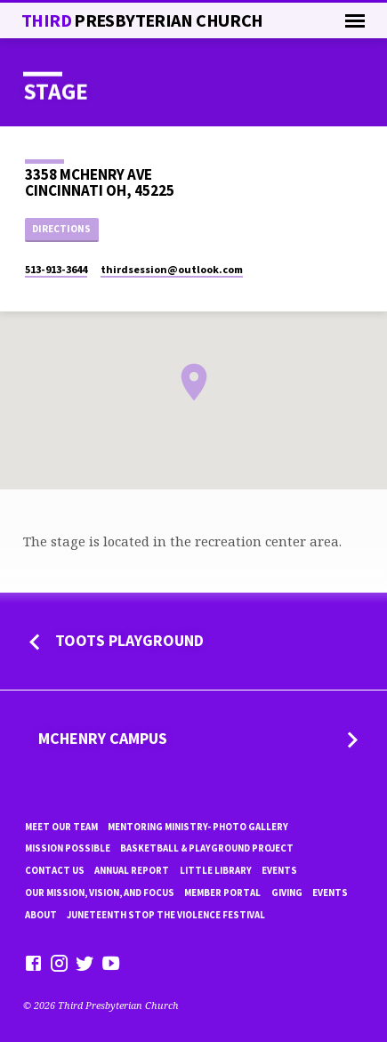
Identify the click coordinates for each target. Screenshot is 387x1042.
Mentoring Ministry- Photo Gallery (198, 826)
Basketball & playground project (207, 848)
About (41, 915)
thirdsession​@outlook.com (172, 269)
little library (216, 870)
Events (279, 870)
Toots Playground (129, 640)
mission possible (67, 848)
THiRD (141, 20)
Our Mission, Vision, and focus (99, 892)
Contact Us (55, 870)
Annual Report (131, 870)
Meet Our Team (61, 826)
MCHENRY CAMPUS (102, 738)
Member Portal (222, 892)
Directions (61, 228)
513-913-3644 (56, 269)
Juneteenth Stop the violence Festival (166, 915)
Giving (286, 892)
